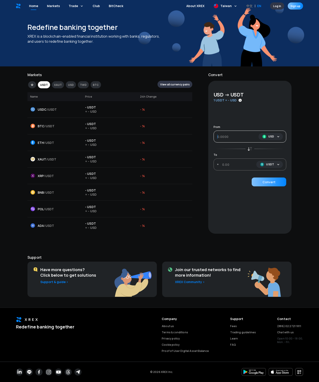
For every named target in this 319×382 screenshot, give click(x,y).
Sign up (295, 6)
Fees (233, 326)
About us (168, 326)
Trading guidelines (243, 332)
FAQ (233, 345)
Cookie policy (171, 345)
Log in (277, 6)
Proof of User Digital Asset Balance (185, 351)
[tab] (32, 84)
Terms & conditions (175, 332)
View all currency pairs (175, 84)
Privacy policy (171, 338)
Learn (234, 338)
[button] (271, 136)
